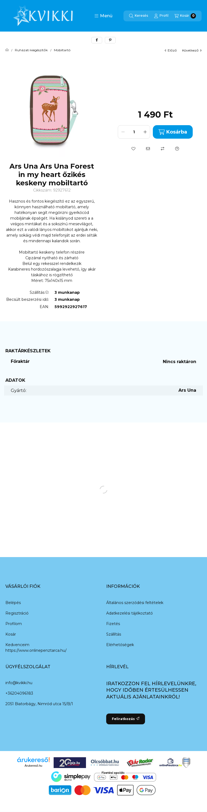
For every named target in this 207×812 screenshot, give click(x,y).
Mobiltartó (62, 50)
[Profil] (161, 16)
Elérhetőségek (120, 644)
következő (192, 50)
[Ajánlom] (148, 148)
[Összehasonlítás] (162, 148)
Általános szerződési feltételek (134, 602)
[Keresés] (138, 16)
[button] (103, 16)
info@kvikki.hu (18, 682)
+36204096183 (19, 693)
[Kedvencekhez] (133, 148)
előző (171, 50)
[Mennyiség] (134, 131)
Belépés (13, 602)
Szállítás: (39, 292)
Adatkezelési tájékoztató (129, 613)
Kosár (10, 634)
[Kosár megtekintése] (185, 16)
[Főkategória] (7, 50)
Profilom (13, 623)
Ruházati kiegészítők (31, 50)
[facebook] (96, 40)
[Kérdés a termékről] (177, 148)
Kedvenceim (17, 644)
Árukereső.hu (33, 765)
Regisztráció (17, 613)
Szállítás (113, 634)
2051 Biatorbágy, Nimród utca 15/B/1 (39, 703)
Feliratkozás (125, 719)
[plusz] (145, 131)
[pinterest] (110, 40)
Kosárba (172, 132)
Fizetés (113, 623)
